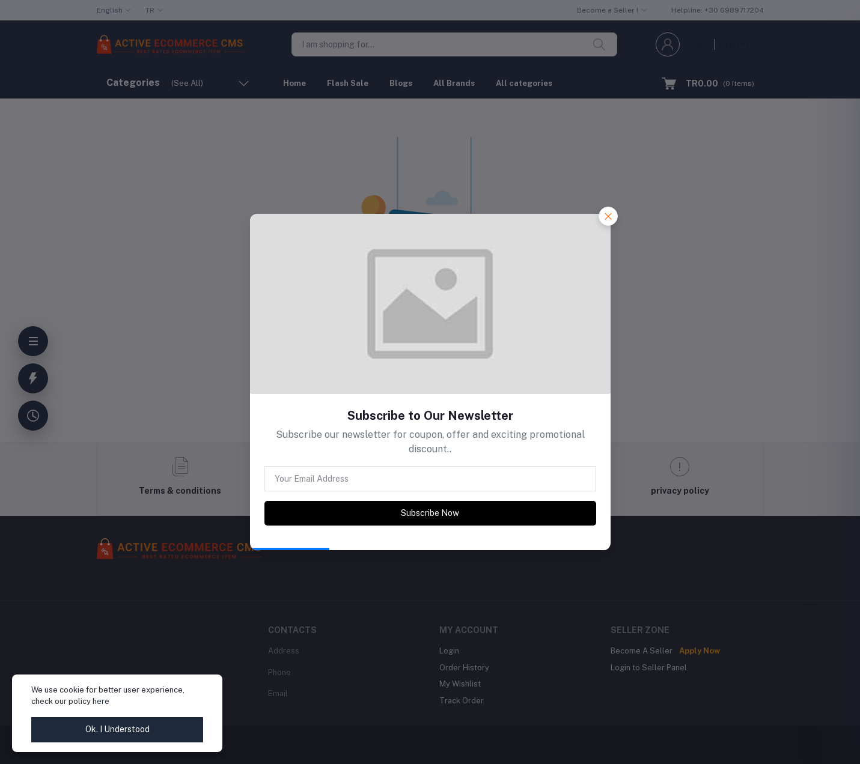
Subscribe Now (430, 513)
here (101, 701)
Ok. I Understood (117, 729)
